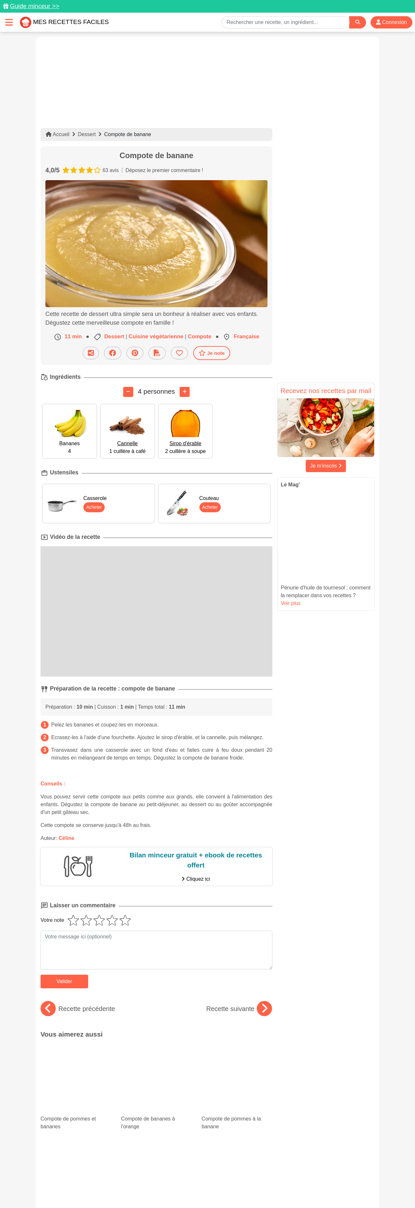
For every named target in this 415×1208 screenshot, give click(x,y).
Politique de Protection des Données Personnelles (313, 1182)
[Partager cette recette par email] (91, 353)
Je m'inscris (326, 466)
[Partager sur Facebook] (112, 353)
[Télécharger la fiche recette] (157, 353)
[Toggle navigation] (9, 22)
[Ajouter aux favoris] (179, 353)
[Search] (357, 22)
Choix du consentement (213, 1189)
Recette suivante (239, 1009)
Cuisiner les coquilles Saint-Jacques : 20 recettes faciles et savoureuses (156, 1107)
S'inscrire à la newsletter (270, 1189)
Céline (66, 838)
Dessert (87, 134)
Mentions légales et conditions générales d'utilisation (201, 1182)
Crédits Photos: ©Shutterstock (149, 1189)
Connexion (391, 22)
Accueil (57, 134)
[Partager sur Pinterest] (134, 353)
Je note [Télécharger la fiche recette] (212, 353)
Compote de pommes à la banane (237, 1061)
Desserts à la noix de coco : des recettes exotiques (237, 1097)
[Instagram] (233, 1170)
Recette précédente (78, 1009)
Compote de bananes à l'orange (156, 1061)
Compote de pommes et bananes (76, 1061)
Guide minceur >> (34, 6)
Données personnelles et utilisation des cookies (91, 1182)
